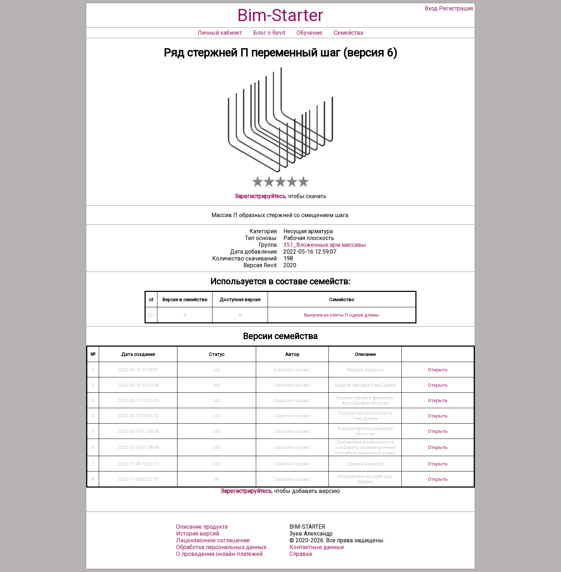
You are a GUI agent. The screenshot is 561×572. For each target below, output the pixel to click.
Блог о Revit (269, 32)
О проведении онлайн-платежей (219, 554)
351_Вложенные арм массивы (324, 244)
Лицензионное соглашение (213, 540)
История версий (197, 533)
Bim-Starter (280, 15)
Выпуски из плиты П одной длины (341, 315)
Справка (300, 554)
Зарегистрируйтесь (260, 196)
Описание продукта (202, 526)
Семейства (348, 32)
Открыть (438, 369)
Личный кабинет (219, 32)
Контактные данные (316, 547)
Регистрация (456, 8)
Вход (431, 8)
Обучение (309, 32)
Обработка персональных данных (221, 547)
